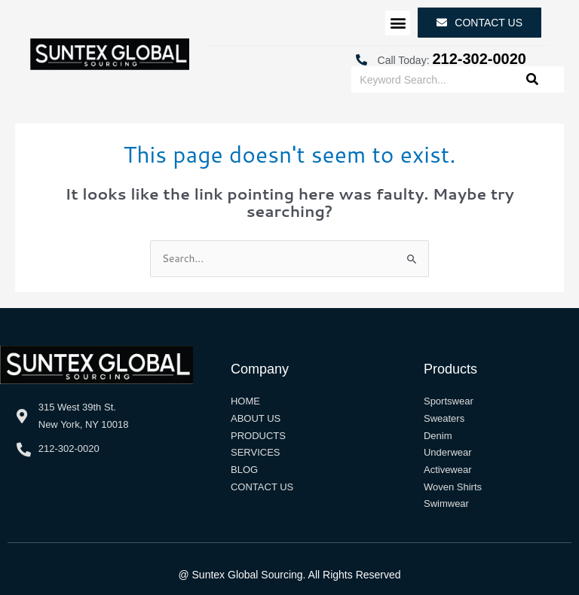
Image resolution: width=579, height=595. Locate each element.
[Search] (532, 79)
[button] (397, 23)
